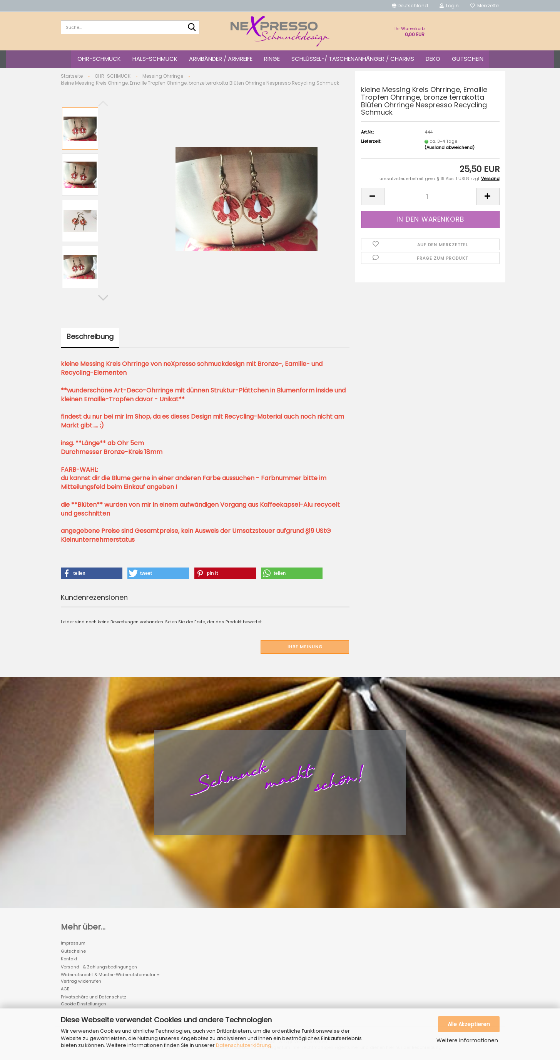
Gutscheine (73, 951)
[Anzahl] (430, 196)
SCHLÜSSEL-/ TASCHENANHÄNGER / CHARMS (352, 59)
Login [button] (449, 5)
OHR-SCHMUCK (99, 59)
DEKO (433, 59)
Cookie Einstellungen (83, 1004)
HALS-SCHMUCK (154, 59)
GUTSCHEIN (467, 59)
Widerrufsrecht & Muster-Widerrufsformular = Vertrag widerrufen (110, 978)
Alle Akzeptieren (469, 1024)
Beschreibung (90, 336)
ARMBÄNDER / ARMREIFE (220, 59)
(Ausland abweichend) (450, 147)
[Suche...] (192, 28)
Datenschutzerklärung (243, 1045)
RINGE (272, 59)
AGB (65, 989)
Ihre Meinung (305, 647)
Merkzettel (485, 5)
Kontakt (69, 959)
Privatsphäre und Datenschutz (93, 997)
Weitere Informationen (467, 1040)
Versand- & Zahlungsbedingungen (99, 967)
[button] (410, 6)
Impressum (73, 943)
